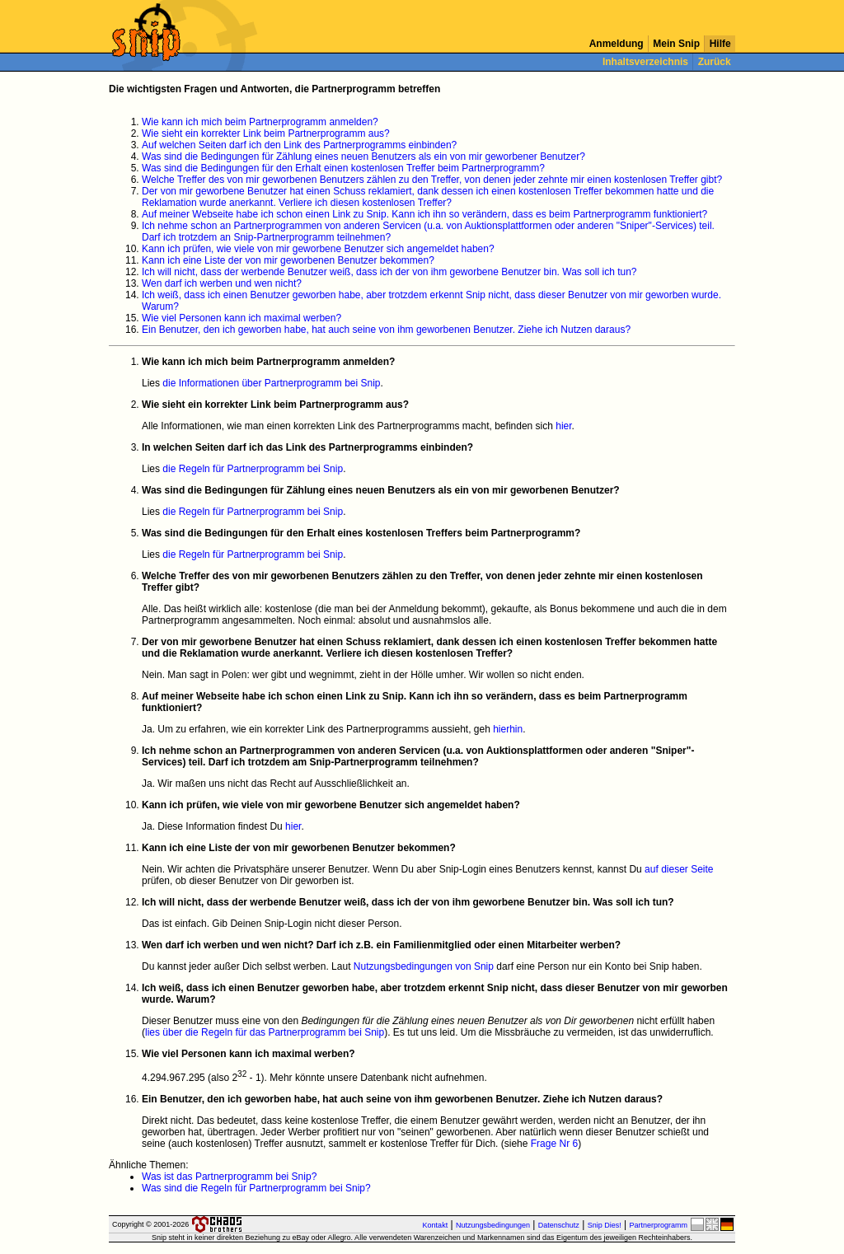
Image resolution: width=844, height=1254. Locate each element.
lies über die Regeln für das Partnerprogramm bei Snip (264, 1032)
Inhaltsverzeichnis (646, 62)
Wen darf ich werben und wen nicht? (222, 283)
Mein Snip (676, 43)
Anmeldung (616, 43)
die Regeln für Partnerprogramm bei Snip (252, 469)
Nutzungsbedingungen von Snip (424, 966)
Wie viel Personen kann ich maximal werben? (241, 318)
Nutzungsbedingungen (493, 1225)
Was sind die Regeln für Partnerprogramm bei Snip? (256, 1188)
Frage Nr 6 (554, 1143)
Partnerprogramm (658, 1225)
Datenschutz (558, 1225)
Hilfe (720, 43)
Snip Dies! (604, 1225)
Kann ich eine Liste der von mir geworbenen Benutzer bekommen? (288, 260)
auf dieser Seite (679, 869)
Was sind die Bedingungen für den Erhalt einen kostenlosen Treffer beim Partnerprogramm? (343, 168)
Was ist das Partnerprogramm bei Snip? (229, 1176)
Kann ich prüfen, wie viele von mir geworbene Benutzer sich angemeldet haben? (318, 249)
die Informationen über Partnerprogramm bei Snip (271, 383)
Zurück (714, 62)
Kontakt (435, 1225)
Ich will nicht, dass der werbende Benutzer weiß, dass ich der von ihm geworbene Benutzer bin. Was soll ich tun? (389, 272)
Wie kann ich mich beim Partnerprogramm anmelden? (260, 122)
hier (563, 426)
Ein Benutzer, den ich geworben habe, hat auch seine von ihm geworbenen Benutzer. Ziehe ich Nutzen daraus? (386, 329)
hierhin (508, 729)
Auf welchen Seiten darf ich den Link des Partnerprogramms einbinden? (299, 145)
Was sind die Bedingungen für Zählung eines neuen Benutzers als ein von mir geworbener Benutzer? (363, 156)
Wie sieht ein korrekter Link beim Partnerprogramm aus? (266, 133)
